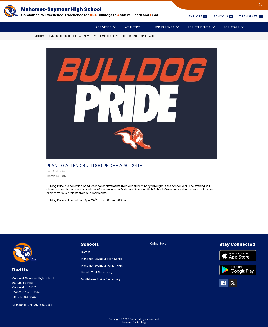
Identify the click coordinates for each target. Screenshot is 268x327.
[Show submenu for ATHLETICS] (133, 27)
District (85, 252)
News (87, 36)
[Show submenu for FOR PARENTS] (164, 27)
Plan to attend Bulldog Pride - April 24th (126, 36)
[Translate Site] (250, 16)
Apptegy (141, 322)
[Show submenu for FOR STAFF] (231, 27)
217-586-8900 (27, 296)
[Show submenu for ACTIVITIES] (103, 27)
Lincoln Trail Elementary (96, 272)
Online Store (158, 243)
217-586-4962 (31, 292)
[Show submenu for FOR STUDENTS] (199, 27)
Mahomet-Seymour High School (55, 36)
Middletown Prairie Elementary (100, 279)
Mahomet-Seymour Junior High (102, 265)
